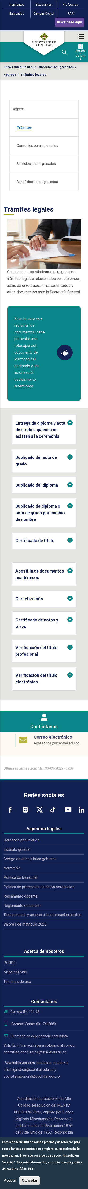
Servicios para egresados (36, 164)
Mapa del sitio (15, 972)
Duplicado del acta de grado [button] (36, 460)
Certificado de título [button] (34, 540)
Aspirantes (16, 4)
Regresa (10, 74)
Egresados (16, 13)
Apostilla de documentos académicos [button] (39, 574)
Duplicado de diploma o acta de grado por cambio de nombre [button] (40, 513)
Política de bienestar (21, 877)
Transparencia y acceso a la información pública (42, 915)
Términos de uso (17, 981)
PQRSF (9, 962)
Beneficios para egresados (37, 182)
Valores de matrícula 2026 (25, 924)
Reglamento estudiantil (22, 905)
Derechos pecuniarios (21, 840)
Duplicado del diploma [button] (36, 485)
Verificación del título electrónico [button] (36, 678)
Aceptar (10, 1180)
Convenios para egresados (37, 145)
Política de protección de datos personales (39, 887)
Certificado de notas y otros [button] (36, 623)
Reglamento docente (21, 896)
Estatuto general (17, 849)
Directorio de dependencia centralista (36, 1036)
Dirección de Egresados (56, 67)
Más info (27, 1168)
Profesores (70, 4)
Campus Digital (43, 13)
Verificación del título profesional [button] (36, 651)
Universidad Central (18, 67)
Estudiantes (44, 4)
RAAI (71, 13)
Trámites (24, 127)
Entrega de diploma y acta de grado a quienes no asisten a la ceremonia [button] (40, 430)
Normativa (12, 868)
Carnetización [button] (29, 598)
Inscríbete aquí (69, 22)
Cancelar (30, 1180)
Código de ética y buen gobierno (30, 859)
